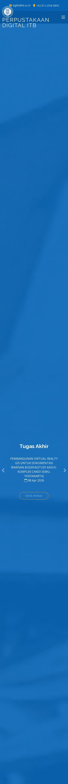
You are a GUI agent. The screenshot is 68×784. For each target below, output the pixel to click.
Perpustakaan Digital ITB (26, 18)
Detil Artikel (34, 496)
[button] (3, 470)
